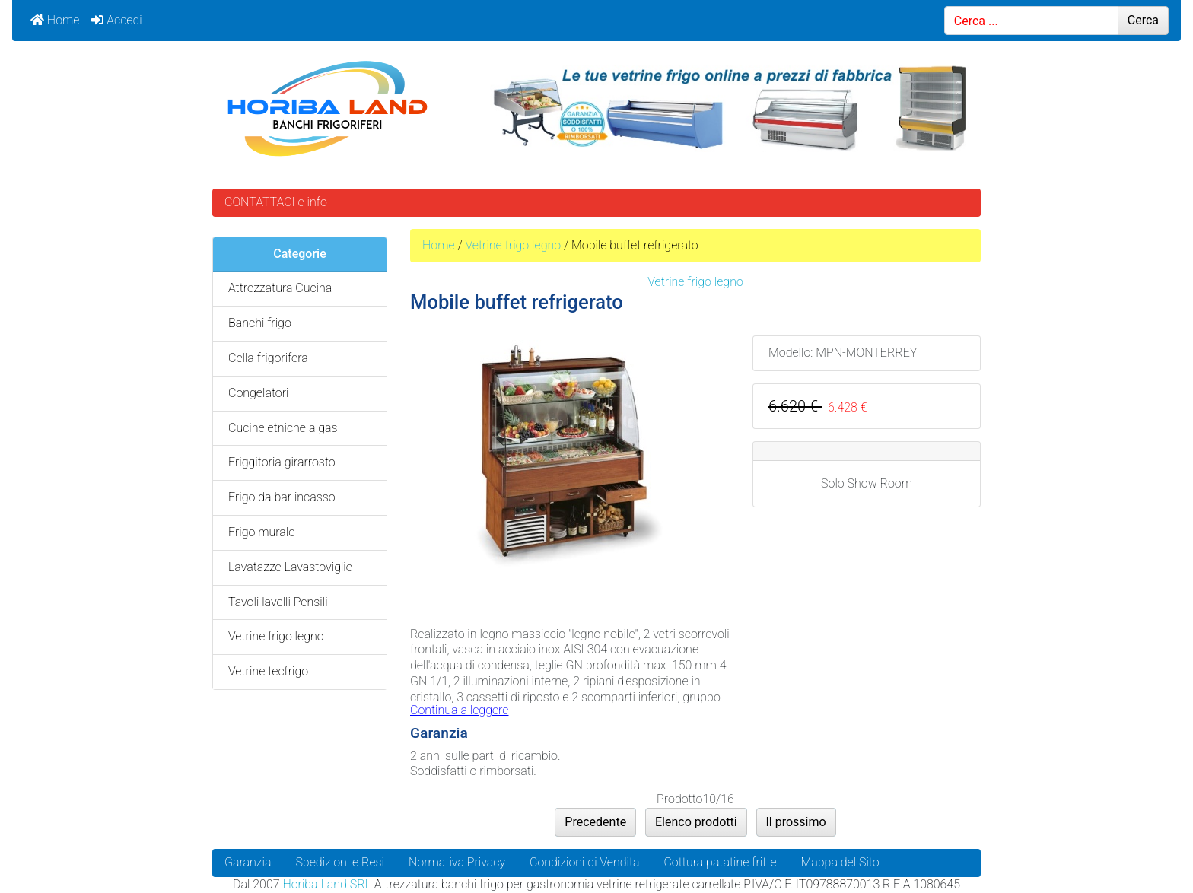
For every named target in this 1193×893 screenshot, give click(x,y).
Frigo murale (261, 532)
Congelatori (258, 393)
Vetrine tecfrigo (268, 671)
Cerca (1143, 20)
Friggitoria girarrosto (282, 462)
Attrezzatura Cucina (280, 288)
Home (54, 20)
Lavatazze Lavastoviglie (290, 567)
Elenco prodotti (696, 822)
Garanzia (247, 862)
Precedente (595, 822)
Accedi (116, 20)
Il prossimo (796, 822)
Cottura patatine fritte (719, 862)
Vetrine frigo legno (513, 245)
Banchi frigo (259, 323)
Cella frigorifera (268, 358)
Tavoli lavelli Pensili (278, 602)
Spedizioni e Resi (339, 862)
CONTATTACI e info (275, 202)
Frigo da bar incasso (282, 497)
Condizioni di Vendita (584, 862)
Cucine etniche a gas (283, 428)
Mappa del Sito (840, 862)
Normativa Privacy (457, 862)
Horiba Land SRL (326, 884)
